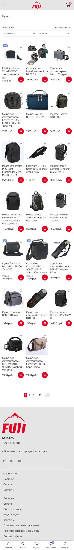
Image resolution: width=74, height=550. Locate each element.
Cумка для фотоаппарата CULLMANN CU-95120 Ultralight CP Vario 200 (12, 364)
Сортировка (21, 33)
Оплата (7, 484)
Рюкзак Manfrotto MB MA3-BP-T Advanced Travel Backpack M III (12, 219)
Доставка (8, 479)
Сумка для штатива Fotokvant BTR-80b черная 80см (60, 268)
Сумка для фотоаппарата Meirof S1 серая (58, 71)
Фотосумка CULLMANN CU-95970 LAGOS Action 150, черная (36, 268)
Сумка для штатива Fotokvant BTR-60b (36, 315)
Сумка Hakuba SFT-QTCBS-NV (35, 115)
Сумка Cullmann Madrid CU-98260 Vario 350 (12, 266)
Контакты (8, 489)
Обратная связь (12, 509)
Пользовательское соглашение (21, 525)
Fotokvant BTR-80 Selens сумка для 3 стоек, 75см (36, 168)
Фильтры (55, 33)
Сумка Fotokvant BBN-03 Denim (11, 313)
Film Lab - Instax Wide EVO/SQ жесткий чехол (11, 71)
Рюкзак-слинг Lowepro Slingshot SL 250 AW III (60, 168)
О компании (10, 473)
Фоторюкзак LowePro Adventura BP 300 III (37, 71)
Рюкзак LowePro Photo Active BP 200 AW (59, 217)
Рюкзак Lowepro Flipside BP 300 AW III (60, 315)
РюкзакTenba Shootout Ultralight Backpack (36, 217)
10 (40, 395)
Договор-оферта (13, 536)
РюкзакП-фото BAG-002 (58, 115)
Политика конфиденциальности (21, 530)
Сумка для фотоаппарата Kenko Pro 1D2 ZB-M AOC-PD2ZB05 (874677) (12, 120)
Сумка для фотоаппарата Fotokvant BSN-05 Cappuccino (36, 362)
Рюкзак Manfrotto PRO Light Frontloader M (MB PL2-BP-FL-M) (12, 170)
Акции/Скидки (11, 514)
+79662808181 (11, 443)
